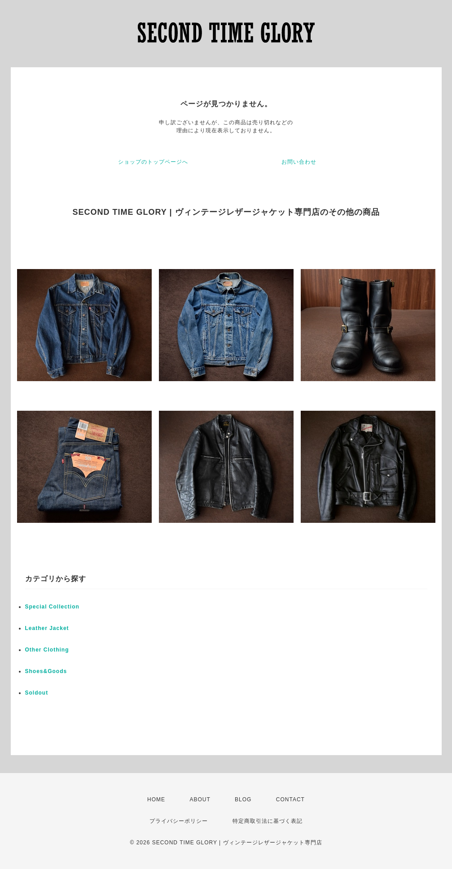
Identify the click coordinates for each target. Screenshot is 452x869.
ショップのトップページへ (153, 162)
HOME (156, 799)
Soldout (36, 693)
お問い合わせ (298, 162)
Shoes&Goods (46, 671)
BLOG (243, 799)
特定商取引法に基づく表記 (268, 821)
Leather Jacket (47, 628)
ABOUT (199, 799)
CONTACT (290, 799)
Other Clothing (47, 650)
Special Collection (52, 607)
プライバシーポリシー (178, 821)
